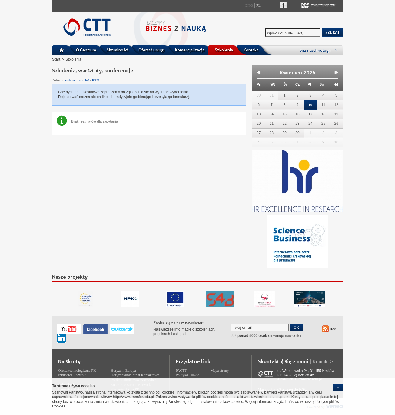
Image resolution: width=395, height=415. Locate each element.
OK (296, 327)
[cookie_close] (338, 387)
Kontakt (250, 50)
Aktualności (117, 50)
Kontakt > (322, 361)
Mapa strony (220, 370)
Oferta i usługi (151, 50)
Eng (249, 5)
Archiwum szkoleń (76, 80)
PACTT (181, 370)
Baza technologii (318, 50)
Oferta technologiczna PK (77, 370)
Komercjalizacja (189, 50)
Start (56, 59)
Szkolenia (224, 50)
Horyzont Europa (123, 370)
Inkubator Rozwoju (72, 375)
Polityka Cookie (187, 375)
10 (310, 105)
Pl (258, 5)
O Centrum (86, 50)
